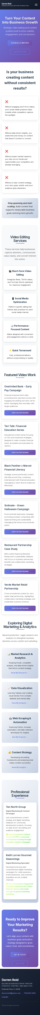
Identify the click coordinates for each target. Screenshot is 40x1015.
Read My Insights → (20, 767)
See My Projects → (20, 737)
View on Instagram (20, 413)
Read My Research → (20, 673)
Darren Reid (6, 4)
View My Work (20, 52)
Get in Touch (20, 955)
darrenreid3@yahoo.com (11, 993)
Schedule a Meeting (20, 43)
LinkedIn (5, 997)
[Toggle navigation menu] (36, 4)
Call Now (20, 963)
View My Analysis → (20, 703)
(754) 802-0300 (30, 993)
